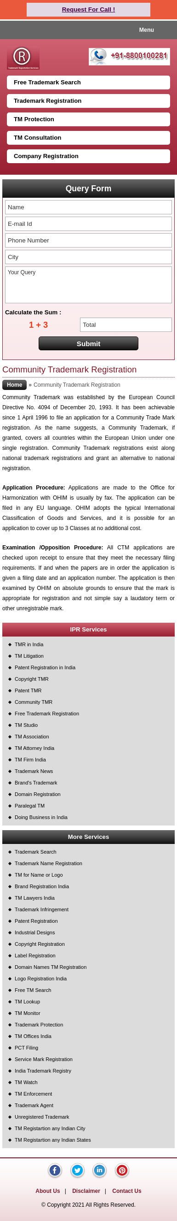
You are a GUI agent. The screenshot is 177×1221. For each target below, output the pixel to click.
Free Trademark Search (47, 82)
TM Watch (26, 1082)
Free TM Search (33, 990)
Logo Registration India (41, 978)
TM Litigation (29, 656)
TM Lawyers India (35, 898)
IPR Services (88, 629)
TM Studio (26, 725)
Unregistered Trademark (42, 1117)
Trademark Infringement (42, 909)
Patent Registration (36, 921)
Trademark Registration (47, 100)
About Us (47, 1191)
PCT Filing (26, 1047)
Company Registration (46, 156)
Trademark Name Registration (48, 863)
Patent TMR (28, 690)
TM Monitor (27, 1013)
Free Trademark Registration (47, 713)
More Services (88, 836)
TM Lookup (27, 1001)
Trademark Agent (34, 1105)
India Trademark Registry (43, 1071)
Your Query (88, 284)
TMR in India (29, 644)
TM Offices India (33, 1036)
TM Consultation (37, 137)
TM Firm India (30, 759)
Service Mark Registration (44, 1059)
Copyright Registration (40, 944)
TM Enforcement (33, 1094)
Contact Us (126, 1191)
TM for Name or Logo (39, 875)
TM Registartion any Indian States (53, 1140)
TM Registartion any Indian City (50, 1128)
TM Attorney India (34, 748)
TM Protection (34, 119)
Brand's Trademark (36, 782)
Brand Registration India (42, 886)
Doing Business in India (41, 817)
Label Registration (35, 955)
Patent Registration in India (45, 667)
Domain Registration (38, 794)
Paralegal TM (30, 805)
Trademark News (34, 771)
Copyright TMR (32, 679)
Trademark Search (36, 852)
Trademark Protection (39, 1024)
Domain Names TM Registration (50, 967)
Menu (146, 30)
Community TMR (33, 702)
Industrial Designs (35, 932)
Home (14, 385)
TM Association (32, 736)
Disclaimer (86, 1191)
